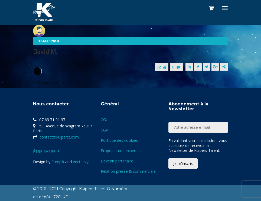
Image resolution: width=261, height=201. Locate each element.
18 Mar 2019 (48, 41)
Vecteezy (81, 161)
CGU (105, 119)
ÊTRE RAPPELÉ (46, 151)
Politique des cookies (119, 140)
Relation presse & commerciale (128, 171)
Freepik (57, 161)
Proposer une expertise (121, 150)
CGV (104, 130)
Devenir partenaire (117, 161)
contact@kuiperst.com (59, 137)
